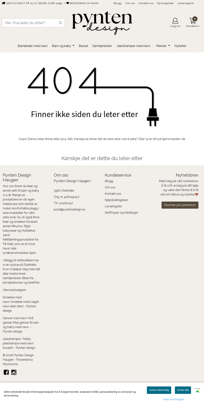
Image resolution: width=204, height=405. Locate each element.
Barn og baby (62, 46)
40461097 (66, 203)
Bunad (83, 46)
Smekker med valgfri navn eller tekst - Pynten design (21, 306)
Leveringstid (185, 3)
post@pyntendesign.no (69, 209)
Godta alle (183, 389)
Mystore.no (10, 364)
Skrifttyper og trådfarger (121, 212)
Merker (161, 46)
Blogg (118, 3)
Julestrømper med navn (133, 46)
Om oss (130, 3)
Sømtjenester (102, 46)
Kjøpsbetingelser (116, 200)
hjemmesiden (171, 139)
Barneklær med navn (32, 46)
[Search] (33, 22)
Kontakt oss (146, 3)
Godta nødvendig (159, 389)
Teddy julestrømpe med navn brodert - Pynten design (19, 343)
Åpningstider (165, 3)
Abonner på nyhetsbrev (180, 205)
